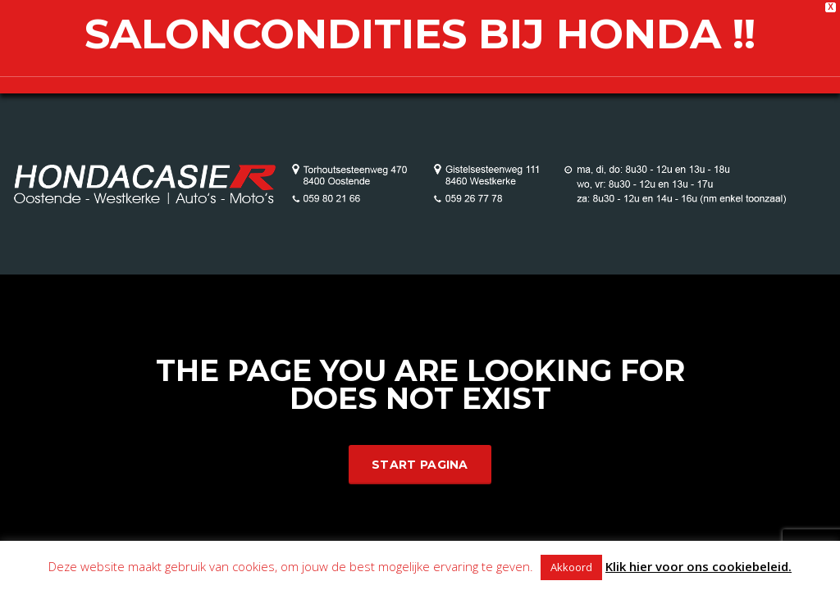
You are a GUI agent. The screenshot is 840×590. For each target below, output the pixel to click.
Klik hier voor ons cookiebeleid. (698, 566)
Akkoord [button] (571, 567)
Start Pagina (420, 464)
